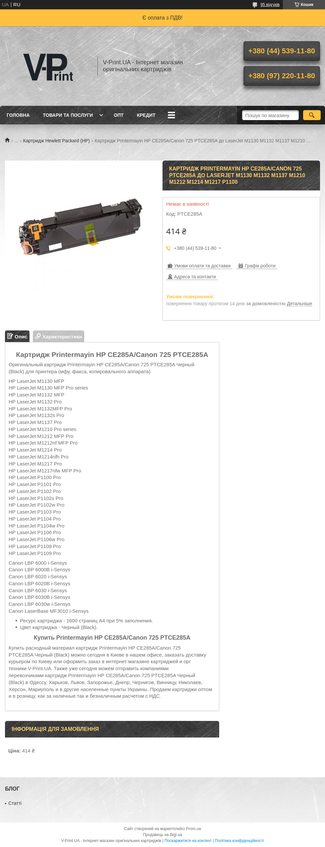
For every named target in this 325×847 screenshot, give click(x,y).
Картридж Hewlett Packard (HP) (56, 140)
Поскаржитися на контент (188, 840)
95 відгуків (270, 4)
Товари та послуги (68, 115)
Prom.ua (193, 828)
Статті (15, 803)
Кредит (146, 115)
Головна (18, 115)
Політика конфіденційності (239, 840)
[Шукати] (312, 115)
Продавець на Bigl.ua (162, 834)
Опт (119, 115)
